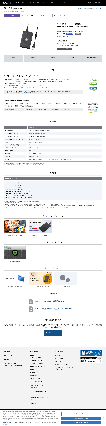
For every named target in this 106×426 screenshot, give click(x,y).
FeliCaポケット (35, 404)
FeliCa (5, 11)
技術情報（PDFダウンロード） (38, 366)
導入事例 (32, 369)
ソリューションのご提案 (36, 372)
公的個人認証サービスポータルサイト (34, 87)
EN (90, 2)
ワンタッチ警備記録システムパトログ (39, 392)
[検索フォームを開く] (78, 2)
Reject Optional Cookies (81, 418)
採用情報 (64, 3)
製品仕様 (33, 57)
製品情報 (17, 11)
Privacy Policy (8, 424)
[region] (53, 418)
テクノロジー (36, 3)
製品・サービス (26, 3)
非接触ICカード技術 (17, 8)
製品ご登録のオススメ (92, 57)
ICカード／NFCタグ (37, 358)
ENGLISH (98, 8)
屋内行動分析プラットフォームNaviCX (39, 398)
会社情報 (17, 3)
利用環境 (53, 57)
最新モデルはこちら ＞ (64, 36)
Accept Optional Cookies (81, 422)
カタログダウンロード (37, 381)
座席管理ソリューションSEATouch (38, 386)
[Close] (103, 418)
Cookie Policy (12, 422)
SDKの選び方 (33, 375)
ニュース (45, 3)
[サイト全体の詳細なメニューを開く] (82, 2)
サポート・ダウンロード (60, 15)
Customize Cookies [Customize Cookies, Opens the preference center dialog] (81, 414)
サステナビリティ (55, 3)
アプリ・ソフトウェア (28, 15)
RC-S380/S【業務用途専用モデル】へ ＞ (69, 45)
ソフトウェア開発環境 (37, 363)
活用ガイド (44, 15)
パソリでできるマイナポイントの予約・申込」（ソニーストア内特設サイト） (46, 91)
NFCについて (8, 355)
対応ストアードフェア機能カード (52, 109)
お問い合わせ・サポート (36, 379)
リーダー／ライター (37, 360)
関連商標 (6, 359)
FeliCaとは (7, 351)
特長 (13, 57)
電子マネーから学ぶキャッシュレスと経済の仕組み (13, 364)
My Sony (53, 333)
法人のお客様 (78, 8)
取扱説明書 (73, 57)
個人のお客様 (88, 8)
